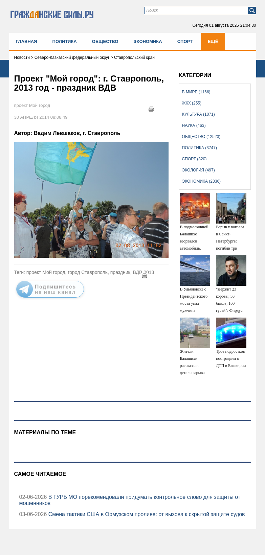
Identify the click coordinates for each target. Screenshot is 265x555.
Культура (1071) (198, 114)
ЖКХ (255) (191, 103)
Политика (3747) (199, 147)
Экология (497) (198, 170)
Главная (26, 41)
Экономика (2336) (201, 181)
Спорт (185, 41)
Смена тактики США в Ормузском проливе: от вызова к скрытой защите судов (146, 514)
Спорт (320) (194, 159)
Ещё (213, 41)
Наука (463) (194, 125)
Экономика (147, 41)
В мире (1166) (196, 92)
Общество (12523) (201, 136)
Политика (64, 41)
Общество (105, 41)
